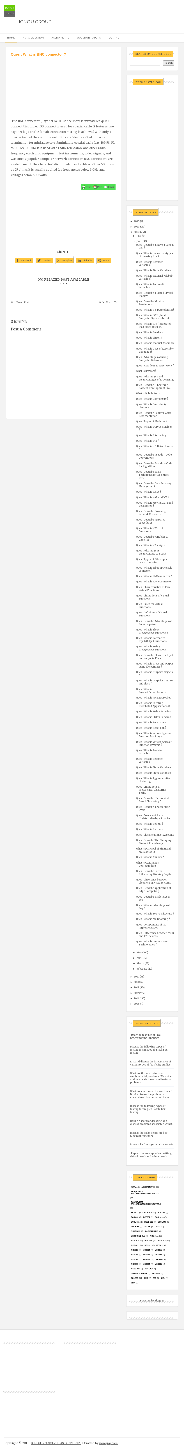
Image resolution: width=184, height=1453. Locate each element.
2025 (136, 221)
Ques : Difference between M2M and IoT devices (155, 935)
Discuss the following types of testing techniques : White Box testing (147, 1109)
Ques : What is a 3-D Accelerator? (155, 309)
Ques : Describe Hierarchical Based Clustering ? (152, 800)
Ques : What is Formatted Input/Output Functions (151, 640)
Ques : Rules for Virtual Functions (149, 606)
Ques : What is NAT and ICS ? (152, 497)
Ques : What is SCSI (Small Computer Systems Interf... (153, 317)
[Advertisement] (64, 84)
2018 (136, 987)
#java (134, 1187)
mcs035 (158, 1264)
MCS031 (146, 1259)
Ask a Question (33, 37)
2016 (136, 998)
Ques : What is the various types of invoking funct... (154, 255)
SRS (146, 1278)
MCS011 (147, 1245)
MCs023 (158, 1255)
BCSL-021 (135, 1222)
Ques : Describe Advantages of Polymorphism (154, 623)
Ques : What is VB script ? (150, 545)
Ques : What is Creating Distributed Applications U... (153, 705)
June (139, 241)
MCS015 (158, 1250)
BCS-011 (134, 1213)
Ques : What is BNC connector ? (154, 576)
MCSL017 (149, 1269)
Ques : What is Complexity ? (152, 398)
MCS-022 (135, 1245)
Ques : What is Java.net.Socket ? (154, 697)
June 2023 (135, 1231)
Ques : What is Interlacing (151, 435)
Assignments (60, 37)
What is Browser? (146, 371)
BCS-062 (161, 1213)
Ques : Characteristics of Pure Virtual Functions (153, 589)
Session (156, 1273)
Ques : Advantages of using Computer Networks (152, 359)
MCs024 (134, 1259)
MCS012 (159, 1245)
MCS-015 (161, 1241)
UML (163, 1278)
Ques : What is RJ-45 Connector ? (155, 581)
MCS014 (146, 1250)
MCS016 (134, 1255)
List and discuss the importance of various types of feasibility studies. (150, 1063)
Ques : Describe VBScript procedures (150, 521)
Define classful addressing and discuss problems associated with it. (151, 1122)
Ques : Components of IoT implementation (151, 926)
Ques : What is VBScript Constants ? (149, 530)
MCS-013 (148, 1241)
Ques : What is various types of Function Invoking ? (154, 735)
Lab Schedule (138, 1236)
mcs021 (146, 1255)
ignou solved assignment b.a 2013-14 (151, 1144)
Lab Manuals (151, 1231)
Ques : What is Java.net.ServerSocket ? (151, 691)
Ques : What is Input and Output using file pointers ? (154, 665)
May (139, 952)
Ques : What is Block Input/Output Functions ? (152, 631)
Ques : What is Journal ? (149, 829)
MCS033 (134, 1264)
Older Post (105, 302)
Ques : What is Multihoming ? (153, 919)
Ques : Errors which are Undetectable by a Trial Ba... (154, 817)
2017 (136, 993)
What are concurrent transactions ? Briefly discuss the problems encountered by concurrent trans (151, 1094)
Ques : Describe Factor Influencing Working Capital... (155, 873)
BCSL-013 (159, 1217)
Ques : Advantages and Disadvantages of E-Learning (155, 378)
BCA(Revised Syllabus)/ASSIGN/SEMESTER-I (145, 1193)
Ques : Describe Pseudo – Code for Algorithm (154, 465)
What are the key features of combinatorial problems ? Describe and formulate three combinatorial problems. (151, 1078)
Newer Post (22, 302)
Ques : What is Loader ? (149, 332)
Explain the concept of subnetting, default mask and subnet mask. (151, 1155)
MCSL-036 (135, 1269)
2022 (137, 232)
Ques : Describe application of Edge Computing (153, 890)
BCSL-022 (148, 1222)
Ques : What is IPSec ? (148, 491)
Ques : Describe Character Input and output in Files (154, 657)
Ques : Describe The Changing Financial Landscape (153, 842)
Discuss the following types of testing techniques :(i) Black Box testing (148, 1049)
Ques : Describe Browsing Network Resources (151, 513)
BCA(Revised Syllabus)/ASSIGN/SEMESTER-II (146, 1203)
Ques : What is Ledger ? (149, 823)
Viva (133, 1283)
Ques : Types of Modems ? (151, 421)
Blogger (159, 1300)
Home (11, 37)
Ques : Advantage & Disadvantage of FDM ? (151, 552)
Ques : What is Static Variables (153, 270)
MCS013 (134, 1250)
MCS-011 (154, 1236)
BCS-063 (134, 1217)
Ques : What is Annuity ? (150, 857)
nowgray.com (108, 1443)
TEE (154, 1278)
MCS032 (159, 1259)
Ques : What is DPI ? (147, 440)
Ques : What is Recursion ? (151, 722)
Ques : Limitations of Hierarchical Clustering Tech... (151, 789)
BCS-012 (148, 1213)
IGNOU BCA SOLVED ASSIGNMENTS (56, 1443)
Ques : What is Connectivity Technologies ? (152, 943)
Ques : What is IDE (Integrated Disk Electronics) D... (153, 325)
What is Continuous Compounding (147, 864)
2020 (137, 982)
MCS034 (146, 1264)
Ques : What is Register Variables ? (149, 263)
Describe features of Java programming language (145, 1036)
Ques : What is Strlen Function (153, 711)
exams (147, 1227)
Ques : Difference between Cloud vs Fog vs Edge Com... (153, 881)
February (142, 968)
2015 (136, 1003)
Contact (115, 37)
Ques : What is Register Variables (149, 752)
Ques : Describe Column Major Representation (153, 414)
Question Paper (139, 1273)
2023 (137, 226)
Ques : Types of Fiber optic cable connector (151, 561)
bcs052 (146, 1217)
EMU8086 (135, 1227)
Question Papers (89, 37)
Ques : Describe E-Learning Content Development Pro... (153, 387)
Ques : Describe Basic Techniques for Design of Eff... (152, 474)
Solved (134, 1278)
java (157, 1227)
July (139, 235)
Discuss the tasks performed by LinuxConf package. (148, 1134)
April (139, 957)
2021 (136, 976)
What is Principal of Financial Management (153, 850)
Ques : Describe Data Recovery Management (154, 485)
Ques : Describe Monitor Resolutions (150, 303)
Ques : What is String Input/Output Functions (151, 648)
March (140, 963)
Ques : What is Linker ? (149, 337)
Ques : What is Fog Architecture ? (155, 913)
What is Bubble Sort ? (148, 393)
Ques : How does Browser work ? (155, 365)
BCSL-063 (162, 1222)
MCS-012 (135, 1241)
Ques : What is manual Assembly (155, 343)
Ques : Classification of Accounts (155, 834)
